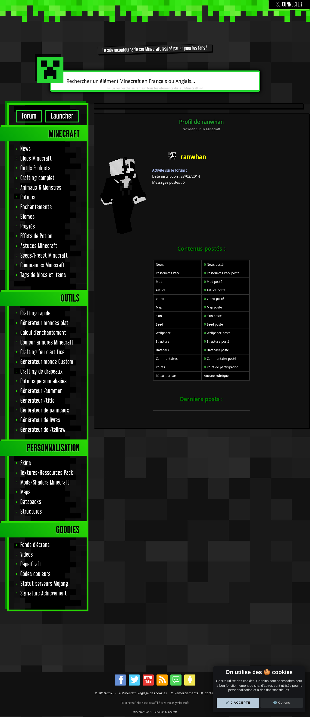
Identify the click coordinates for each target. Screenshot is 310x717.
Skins (25, 463)
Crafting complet (37, 178)
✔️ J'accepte (238, 702)
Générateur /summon (41, 391)
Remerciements (186, 693)
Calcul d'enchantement (43, 333)
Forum (29, 116)
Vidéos (26, 554)
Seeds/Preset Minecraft (44, 255)
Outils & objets (35, 168)
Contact (210, 693)
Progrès (27, 226)
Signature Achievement (43, 593)
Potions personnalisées (43, 381)
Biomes (27, 217)
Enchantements (36, 207)
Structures (31, 511)
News (25, 149)
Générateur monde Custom (46, 362)
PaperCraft (30, 564)
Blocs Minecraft (36, 158)
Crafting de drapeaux (41, 371)
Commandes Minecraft (42, 265)
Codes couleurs (35, 574)
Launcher (62, 116)
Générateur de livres (40, 420)
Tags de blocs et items (43, 275)
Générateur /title (37, 400)
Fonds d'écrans (35, 545)
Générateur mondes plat (44, 323)
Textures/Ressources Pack (46, 473)
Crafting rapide (35, 313)
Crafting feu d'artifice (42, 352)
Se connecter (289, 4)
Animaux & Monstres (40, 187)
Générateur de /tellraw (43, 430)
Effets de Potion (36, 236)
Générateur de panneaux (44, 410)
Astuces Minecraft (38, 246)
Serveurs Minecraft (165, 712)
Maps (25, 492)
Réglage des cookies (152, 693)
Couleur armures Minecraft (47, 342)
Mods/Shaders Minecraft (44, 482)
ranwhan (193, 157)
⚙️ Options (281, 702)
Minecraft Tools (142, 712)
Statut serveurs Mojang (44, 583)
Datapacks (30, 502)
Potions (27, 197)
